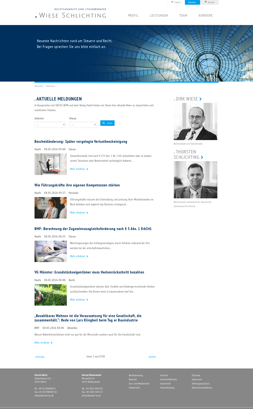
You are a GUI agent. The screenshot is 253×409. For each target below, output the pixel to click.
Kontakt (208, 2)
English (175, 2)
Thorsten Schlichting (187, 154)
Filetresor (196, 375)
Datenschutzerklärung (202, 387)
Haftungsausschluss (201, 383)
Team (183, 15)
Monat (72, 118)
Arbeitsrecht (134, 387)
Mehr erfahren (78, 169)
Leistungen (159, 15)
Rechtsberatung (136, 375)
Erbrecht (164, 375)
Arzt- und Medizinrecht (139, 383)
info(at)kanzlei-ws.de (44, 395)
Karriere (206, 15)
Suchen (107, 123)
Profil (133, 15)
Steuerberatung (167, 387)
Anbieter (39, 118)
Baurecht (133, 379)
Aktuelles (192, 2)
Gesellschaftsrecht (168, 379)
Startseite (39, 86)
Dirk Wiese (187, 98)
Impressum (197, 379)
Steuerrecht (165, 383)
